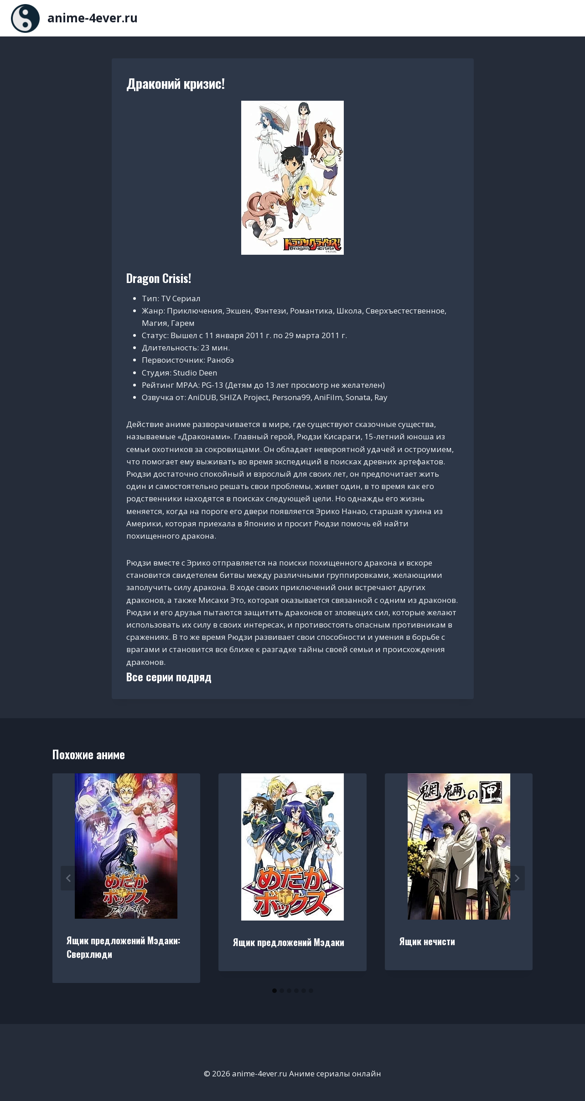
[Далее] (516, 878)
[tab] (274, 990)
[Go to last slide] (69, 878)
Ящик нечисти (427, 941)
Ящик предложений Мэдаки (288, 942)
